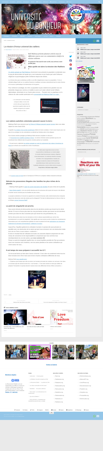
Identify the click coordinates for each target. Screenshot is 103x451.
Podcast (69, 1)
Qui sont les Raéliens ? (34, 396)
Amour (10, 294)
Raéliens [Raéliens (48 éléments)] (79, 136)
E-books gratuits (40, 376)
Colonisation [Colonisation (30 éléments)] (87, 120)
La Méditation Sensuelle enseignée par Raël (39, 379)
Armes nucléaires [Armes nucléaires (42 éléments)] (81, 118)
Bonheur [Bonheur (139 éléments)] (89, 118)
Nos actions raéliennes (41, 388)
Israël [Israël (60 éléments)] (96, 127)
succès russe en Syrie (17, 175)
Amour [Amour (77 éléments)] (97, 116)
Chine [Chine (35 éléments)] (94, 118)
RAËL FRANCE (7, 7)
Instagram (26, 1)
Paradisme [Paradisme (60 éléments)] (86, 134)
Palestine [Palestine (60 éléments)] (80, 134)
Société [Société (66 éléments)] (79, 140)
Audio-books (32, 376)
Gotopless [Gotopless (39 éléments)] (94, 123)
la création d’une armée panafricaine (25, 130)
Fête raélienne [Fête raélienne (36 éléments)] (89, 123)
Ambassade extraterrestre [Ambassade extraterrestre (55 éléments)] (87, 116)
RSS (32, 1)
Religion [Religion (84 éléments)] (85, 136)
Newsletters (32, 388)
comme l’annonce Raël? (20, 200)
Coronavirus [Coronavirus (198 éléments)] (83, 122)
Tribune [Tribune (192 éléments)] (89, 141)
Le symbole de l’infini (45, 382)
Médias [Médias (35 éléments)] (78, 131)
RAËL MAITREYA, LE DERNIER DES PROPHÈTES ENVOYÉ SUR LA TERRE (36, 400)
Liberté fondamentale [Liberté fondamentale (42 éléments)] (90, 129)
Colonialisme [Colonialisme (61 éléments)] (81, 120)
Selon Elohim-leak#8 (15, 190)
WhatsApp (62, 1)
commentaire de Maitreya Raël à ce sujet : (47, 94)
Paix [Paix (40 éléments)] (96, 132)
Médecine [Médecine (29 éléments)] (97, 129)
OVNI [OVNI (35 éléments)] (94, 132)
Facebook (5, 1)
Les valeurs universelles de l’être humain (38, 385)
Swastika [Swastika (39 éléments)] (91, 139)
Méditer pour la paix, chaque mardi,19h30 (90, 49)
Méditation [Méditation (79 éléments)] (84, 131)
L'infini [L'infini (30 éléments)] (78, 129)
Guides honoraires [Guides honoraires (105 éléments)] (84, 126)
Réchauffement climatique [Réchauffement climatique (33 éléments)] (93, 136)
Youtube (38, 1)
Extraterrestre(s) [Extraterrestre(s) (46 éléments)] (81, 123)
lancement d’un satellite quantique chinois (22, 137)
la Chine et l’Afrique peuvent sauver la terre (42, 124)
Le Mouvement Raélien (34, 382)
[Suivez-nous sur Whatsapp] (94, 41)
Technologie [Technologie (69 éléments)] (81, 141)
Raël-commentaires (9, 40)
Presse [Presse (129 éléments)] (93, 134)
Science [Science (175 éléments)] (94, 138)
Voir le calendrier (79, 61)
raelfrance (9, 49)
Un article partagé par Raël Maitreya (19, 72)
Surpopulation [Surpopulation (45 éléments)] (85, 139)
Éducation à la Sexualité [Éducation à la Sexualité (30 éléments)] (92, 143)
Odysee (45, 1)
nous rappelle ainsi (21, 259)
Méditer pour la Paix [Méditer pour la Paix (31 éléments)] (88, 132)
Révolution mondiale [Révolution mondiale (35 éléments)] (81, 138)
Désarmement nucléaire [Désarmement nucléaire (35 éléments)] (94, 122)
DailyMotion (53, 1)
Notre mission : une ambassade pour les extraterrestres (37, 392)
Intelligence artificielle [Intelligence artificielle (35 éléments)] (90, 127)
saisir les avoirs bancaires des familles (36, 187)
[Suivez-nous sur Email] (97, 41)
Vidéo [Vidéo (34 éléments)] (86, 143)
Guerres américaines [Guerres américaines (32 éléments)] (81, 125)
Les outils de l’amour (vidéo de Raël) (35, 326)
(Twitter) (12, 1)
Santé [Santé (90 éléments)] (88, 138)
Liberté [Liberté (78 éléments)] (82, 129)
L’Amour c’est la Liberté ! (56, 326)
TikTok (19, 1)
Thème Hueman (21, 416)
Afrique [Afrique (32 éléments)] (78, 116)
